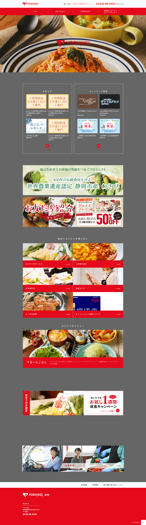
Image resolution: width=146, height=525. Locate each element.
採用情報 (95, 485)
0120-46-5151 (30, 514)
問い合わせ (67, 4)
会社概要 (84, 485)
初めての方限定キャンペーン (83, 4)
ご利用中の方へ (85, 11)
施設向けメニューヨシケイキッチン (110, 11)
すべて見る (47, 147)
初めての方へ (60, 11)
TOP (35, 11)
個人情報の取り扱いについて (113, 485)
